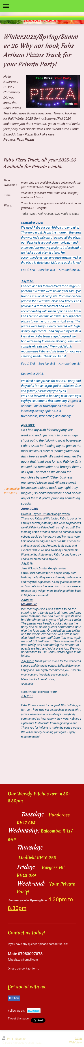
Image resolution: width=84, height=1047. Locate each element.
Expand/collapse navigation (42, 6)
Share (14, 998)
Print (8, 1038)
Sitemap (20, 1038)
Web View (75, 1042)
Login (78, 1038)
